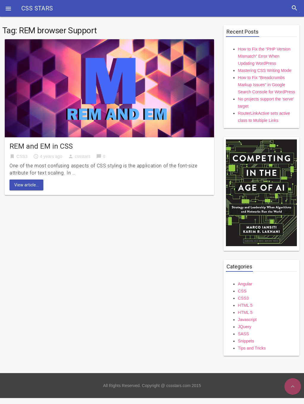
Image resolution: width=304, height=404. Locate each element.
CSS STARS (37, 8)
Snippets (246, 341)
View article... (26, 185)
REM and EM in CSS (41, 146)
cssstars (83, 156)
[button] (8, 8)
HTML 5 (245, 305)
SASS (243, 333)
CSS (242, 291)
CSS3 (22, 156)
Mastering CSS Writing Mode (264, 70)
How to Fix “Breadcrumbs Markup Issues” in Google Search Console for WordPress (266, 84)
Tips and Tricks (252, 348)
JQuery (244, 326)
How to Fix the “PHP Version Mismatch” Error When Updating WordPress (264, 56)
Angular (245, 284)
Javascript (247, 319)
